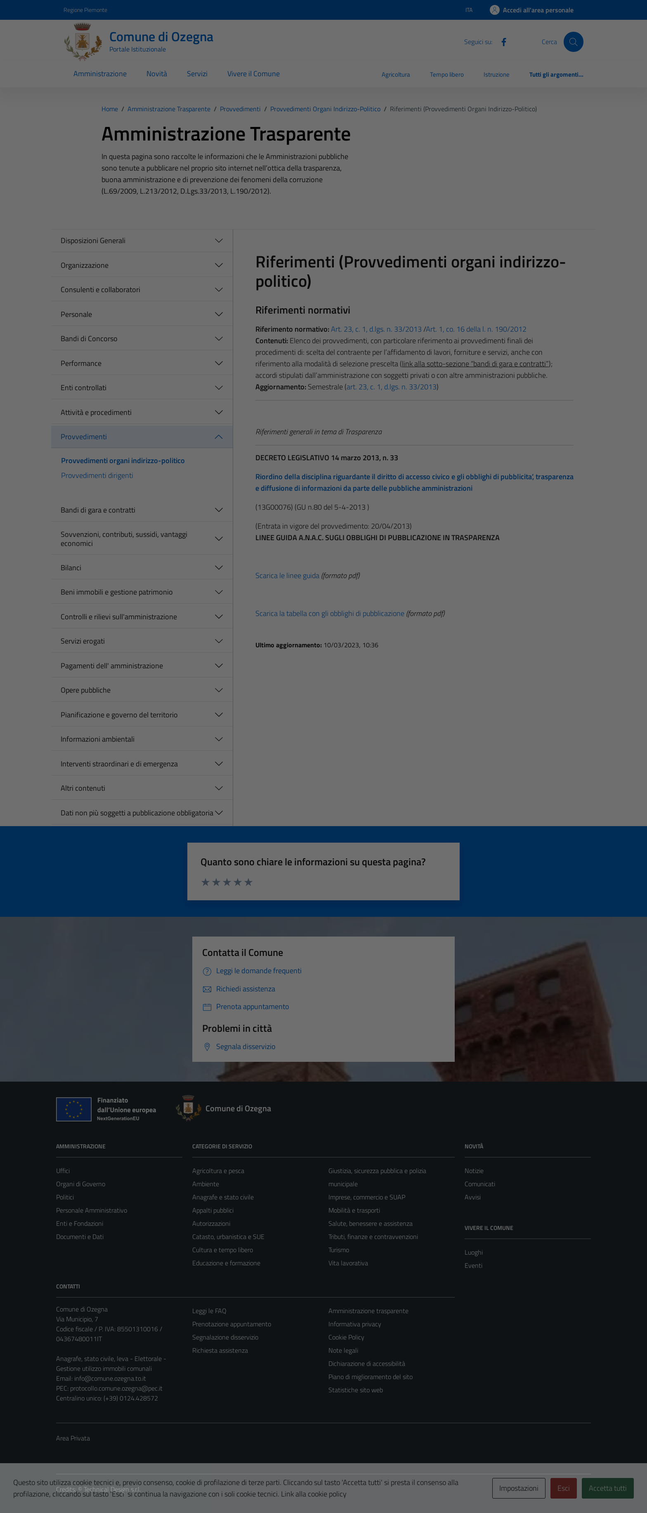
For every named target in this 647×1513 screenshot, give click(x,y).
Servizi (197, 73)
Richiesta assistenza (220, 1350)
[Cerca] (573, 42)
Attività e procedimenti (96, 412)
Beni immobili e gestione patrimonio (117, 591)
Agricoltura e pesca (218, 1171)
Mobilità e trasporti (354, 1210)
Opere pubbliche (86, 690)
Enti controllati (83, 387)
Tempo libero (447, 74)
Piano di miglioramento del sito (370, 1377)
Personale (76, 314)
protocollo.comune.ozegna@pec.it (116, 1388)
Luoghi (474, 1252)
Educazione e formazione (226, 1263)
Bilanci (71, 567)
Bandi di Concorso (89, 338)
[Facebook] (500, 41)
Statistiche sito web (355, 1390)
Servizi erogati (83, 640)
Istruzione (497, 74)
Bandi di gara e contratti (98, 509)
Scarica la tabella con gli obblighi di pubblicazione (329, 613)
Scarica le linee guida (287, 575)
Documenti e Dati (80, 1236)
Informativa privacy (354, 1324)
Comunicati (480, 1184)
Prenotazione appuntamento (231, 1324)
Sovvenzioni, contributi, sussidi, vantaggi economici (124, 539)
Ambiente (205, 1184)
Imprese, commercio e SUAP (366, 1197)
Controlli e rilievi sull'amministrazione (119, 616)
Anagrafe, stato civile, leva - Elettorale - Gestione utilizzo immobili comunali (111, 1363)
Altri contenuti (83, 788)
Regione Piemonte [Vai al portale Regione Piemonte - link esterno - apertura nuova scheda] (85, 9)
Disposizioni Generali (93, 240)
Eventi (473, 1265)
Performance (81, 363)
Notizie (474, 1171)
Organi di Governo (80, 1184)
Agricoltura (396, 74)
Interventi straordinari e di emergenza (119, 763)
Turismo (338, 1250)
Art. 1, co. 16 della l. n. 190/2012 (476, 329)
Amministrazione (100, 73)
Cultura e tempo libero (222, 1250)
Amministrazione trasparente (368, 1311)
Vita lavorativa (348, 1263)
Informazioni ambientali (98, 739)
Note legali (343, 1350)
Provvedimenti (84, 436)
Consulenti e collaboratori (100, 289)
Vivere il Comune (253, 73)
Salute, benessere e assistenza (370, 1223)
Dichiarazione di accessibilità (366, 1363)
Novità (156, 73)
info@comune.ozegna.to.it (110, 1378)
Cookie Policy (346, 1337)
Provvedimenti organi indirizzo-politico (123, 460)
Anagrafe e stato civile (223, 1197)
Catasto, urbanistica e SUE (228, 1236)
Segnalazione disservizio (225, 1337)
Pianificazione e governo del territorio (119, 714)
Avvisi (473, 1197)
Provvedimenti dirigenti (97, 475)
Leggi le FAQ (209, 1311)
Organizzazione (85, 265)
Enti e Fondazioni (79, 1223)
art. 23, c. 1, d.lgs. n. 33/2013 (392, 386)
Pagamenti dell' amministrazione (112, 665)
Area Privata (73, 1438)
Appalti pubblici (213, 1210)
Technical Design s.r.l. (112, 1489)
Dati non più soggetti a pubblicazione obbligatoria (137, 812)
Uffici (63, 1171)
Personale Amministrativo (91, 1210)
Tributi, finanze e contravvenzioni (373, 1236)
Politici (65, 1197)
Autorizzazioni (211, 1223)
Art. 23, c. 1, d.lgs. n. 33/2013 (375, 329)
